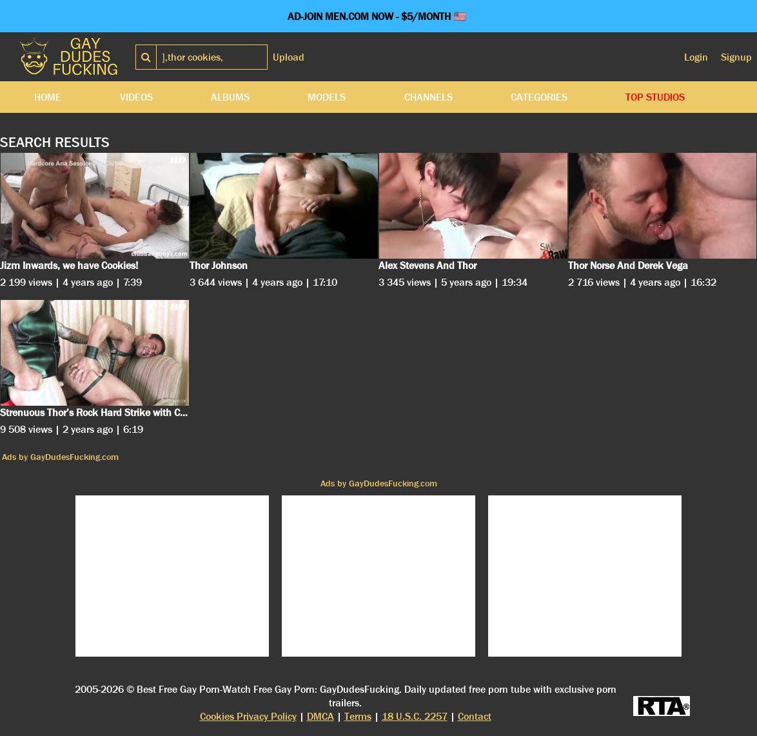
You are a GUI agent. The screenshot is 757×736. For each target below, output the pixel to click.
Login (696, 57)
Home (47, 97)
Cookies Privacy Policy (248, 716)
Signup (736, 57)
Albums (230, 97)
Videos (136, 97)
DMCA (320, 716)
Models (327, 97)
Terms (357, 716)
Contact (474, 716)
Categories (539, 97)
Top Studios (655, 97)
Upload (288, 57)
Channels (428, 97)
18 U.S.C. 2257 (414, 716)
